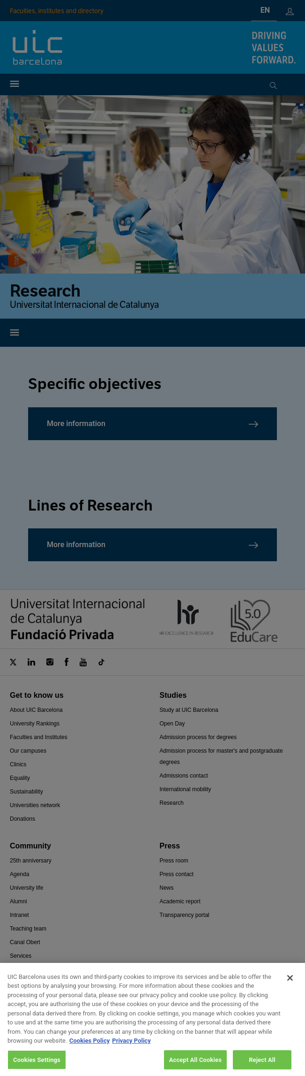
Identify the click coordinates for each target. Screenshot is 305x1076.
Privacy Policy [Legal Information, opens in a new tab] (131, 1054)
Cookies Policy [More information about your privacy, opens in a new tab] (89, 1054)
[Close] (290, 991)
